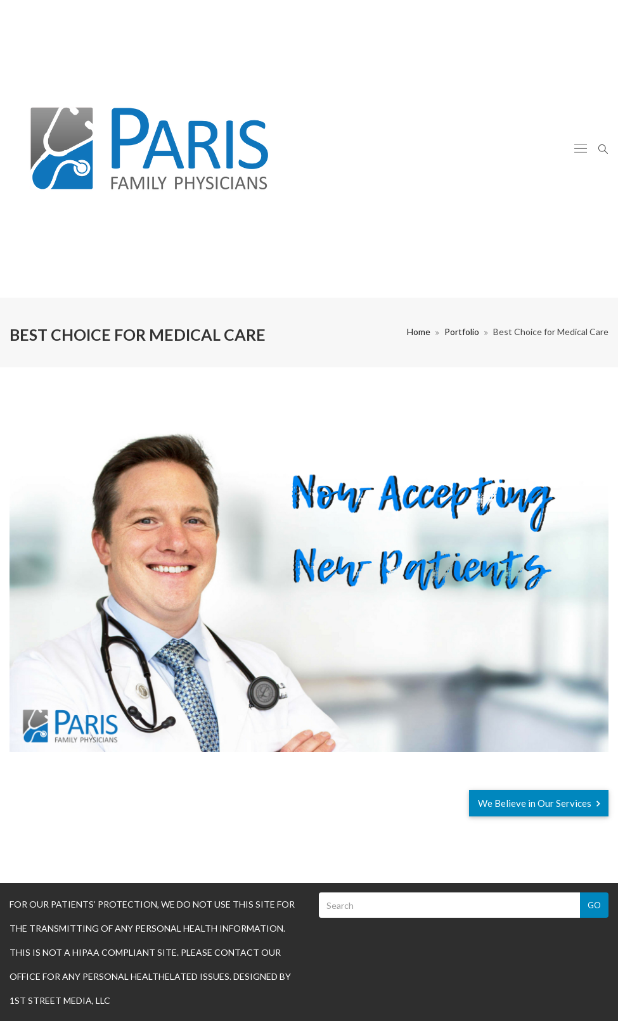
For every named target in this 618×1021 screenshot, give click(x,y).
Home (418, 331)
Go (594, 905)
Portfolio (461, 331)
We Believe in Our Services (539, 803)
